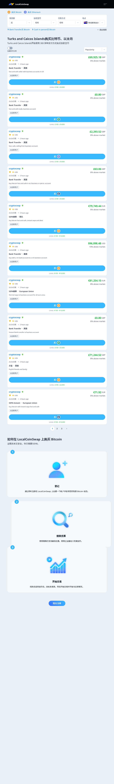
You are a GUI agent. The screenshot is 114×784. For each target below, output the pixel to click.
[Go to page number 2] (57, 428)
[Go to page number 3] (62, 428)
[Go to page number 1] (52, 428)
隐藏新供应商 (12, 51)
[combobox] (35, 22)
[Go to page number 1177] (66, 428)
